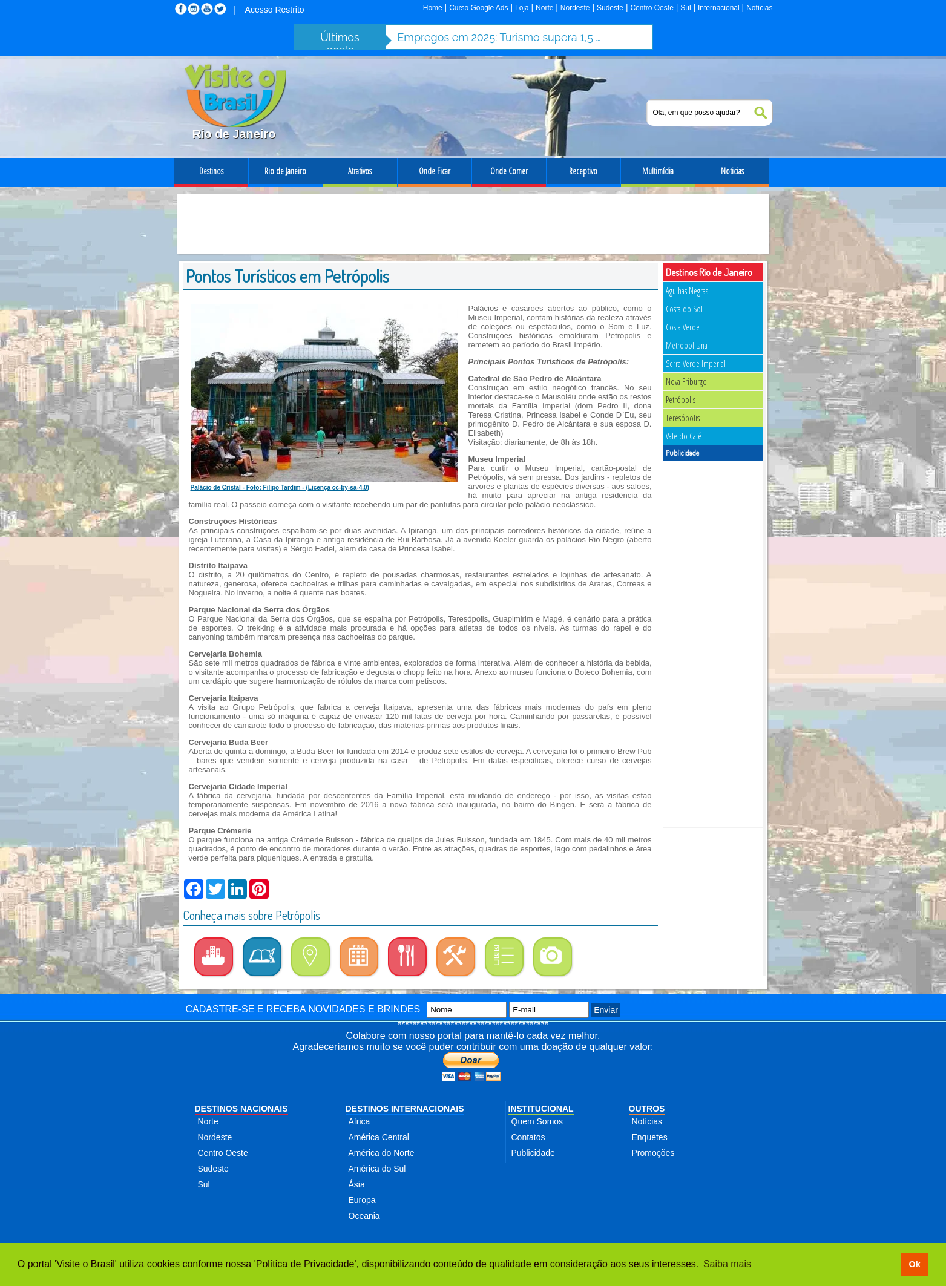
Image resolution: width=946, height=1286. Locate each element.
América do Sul (377, 1168)
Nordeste (575, 8)
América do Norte (382, 1153)
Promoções (653, 1153)
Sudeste (610, 8)
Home (432, 8)
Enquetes (650, 1137)
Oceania (364, 1216)
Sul (685, 8)
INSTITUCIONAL (541, 1109)
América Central (379, 1137)
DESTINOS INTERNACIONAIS (405, 1109)
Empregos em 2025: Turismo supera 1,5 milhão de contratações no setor (500, 37)
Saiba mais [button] (727, 1264)
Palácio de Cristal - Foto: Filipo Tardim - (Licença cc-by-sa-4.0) (280, 487)
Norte (544, 8)
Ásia (357, 1184)
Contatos (528, 1137)
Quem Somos (537, 1121)
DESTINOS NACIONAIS (241, 1109)
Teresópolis (683, 418)
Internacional (719, 8)
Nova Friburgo (686, 381)
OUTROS (647, 1109)
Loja (522, 8)
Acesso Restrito (274, 10)
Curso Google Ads (478, 8)
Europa (362, 1200)
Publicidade (533, 1153)
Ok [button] (914, 1264)
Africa (359, 1121)
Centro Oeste (651, 8)
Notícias (759, 8)
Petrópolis (680, 399)
